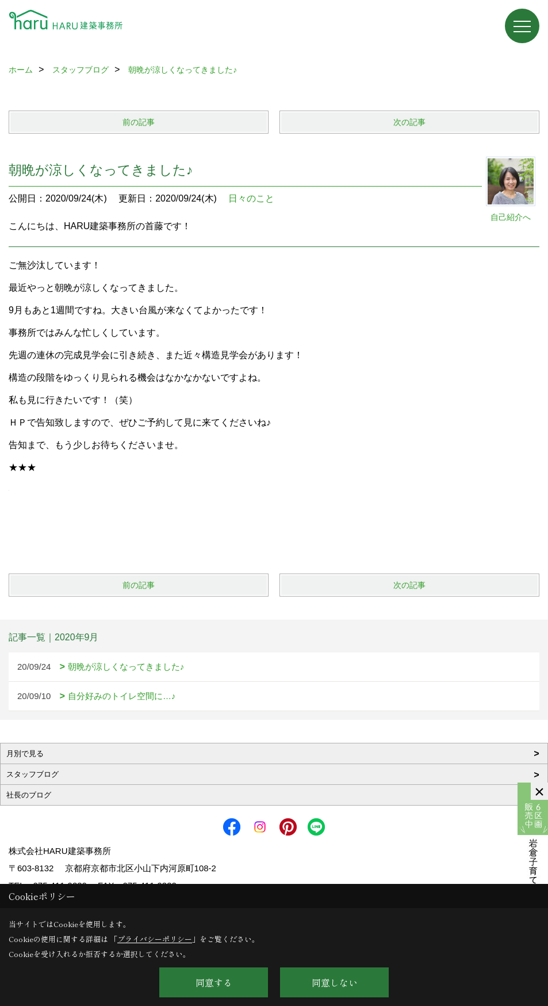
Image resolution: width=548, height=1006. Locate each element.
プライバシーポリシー (154, 938)
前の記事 (138, 122)
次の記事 (409, 122)
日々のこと (251, 198)
